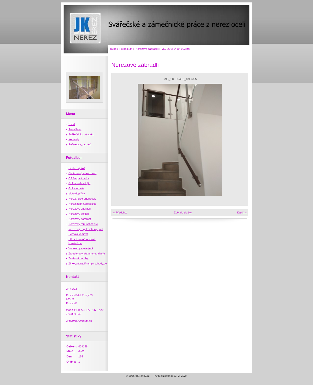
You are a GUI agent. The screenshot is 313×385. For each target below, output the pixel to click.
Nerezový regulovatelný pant (85, 229)
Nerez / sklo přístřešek (82, 198)
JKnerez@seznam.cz (79, 320)
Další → (242, 212)
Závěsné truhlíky (78, 258)
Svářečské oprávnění (81, 134)
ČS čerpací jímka (78, 178)
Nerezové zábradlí (146, 48)
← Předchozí (120, 212)
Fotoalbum (126, 48)
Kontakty (73, 139)
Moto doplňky (76, 193)
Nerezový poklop (78, 213)
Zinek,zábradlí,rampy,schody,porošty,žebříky (95, 263)
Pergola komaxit (78, 234)
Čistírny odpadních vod (82, 173)
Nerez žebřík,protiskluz (82, 203)
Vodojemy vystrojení (80, 248)
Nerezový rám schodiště (83, 224)
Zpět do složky (182, 212)
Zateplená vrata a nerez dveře (86, 253)
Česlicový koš (76, 168)
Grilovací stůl (76, 188)
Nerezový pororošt (79, 218)
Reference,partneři (79, 144)
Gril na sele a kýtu (79, 183)
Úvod (113, 48)
